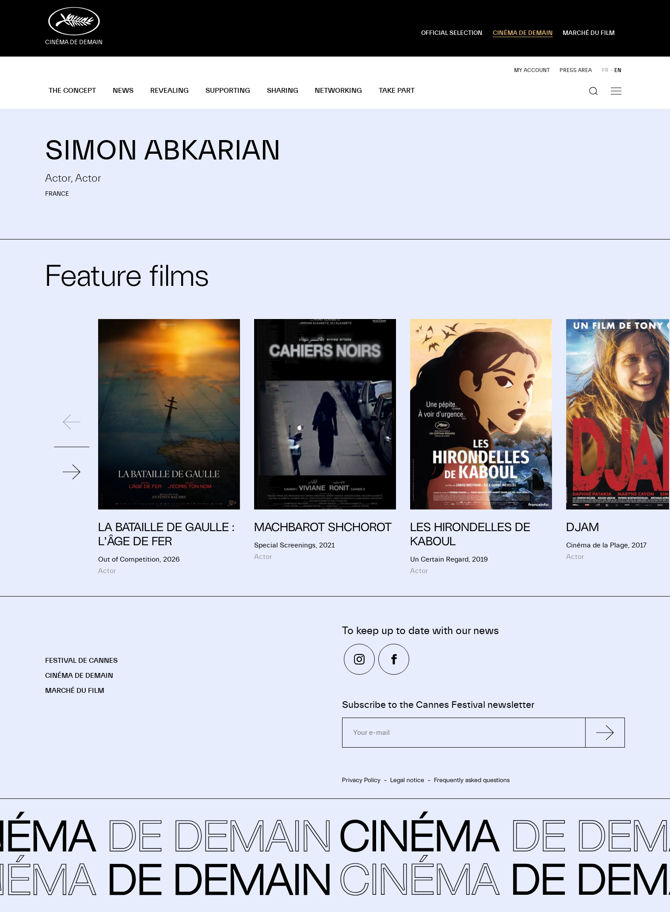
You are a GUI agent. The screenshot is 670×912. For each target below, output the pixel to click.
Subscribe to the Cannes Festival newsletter (438, 705)
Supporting (228, 91)
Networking (338, 91)
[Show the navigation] (616, 91)
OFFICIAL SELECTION (452, 33)
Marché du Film (74, 691)
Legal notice (407, 779)
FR (605, 70)
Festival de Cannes (81, 661)
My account (532, 70)
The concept (72, 91)
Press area (576, 70)
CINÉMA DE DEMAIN (523, 33)
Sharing (282, 91)
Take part (397, 91)
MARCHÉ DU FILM (589, 33)
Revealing (169, 91)
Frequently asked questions (472, 779)
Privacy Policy (361, 779)
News (123, 91)
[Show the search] (593, 91)
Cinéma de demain (79, 676)
